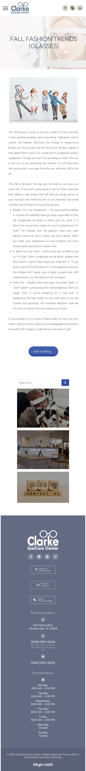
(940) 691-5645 (43, 642)
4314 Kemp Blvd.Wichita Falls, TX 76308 (43, 626)
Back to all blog (42, 351)
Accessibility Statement (38, 757)
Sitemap (56, 757)
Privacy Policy (70, 754)
